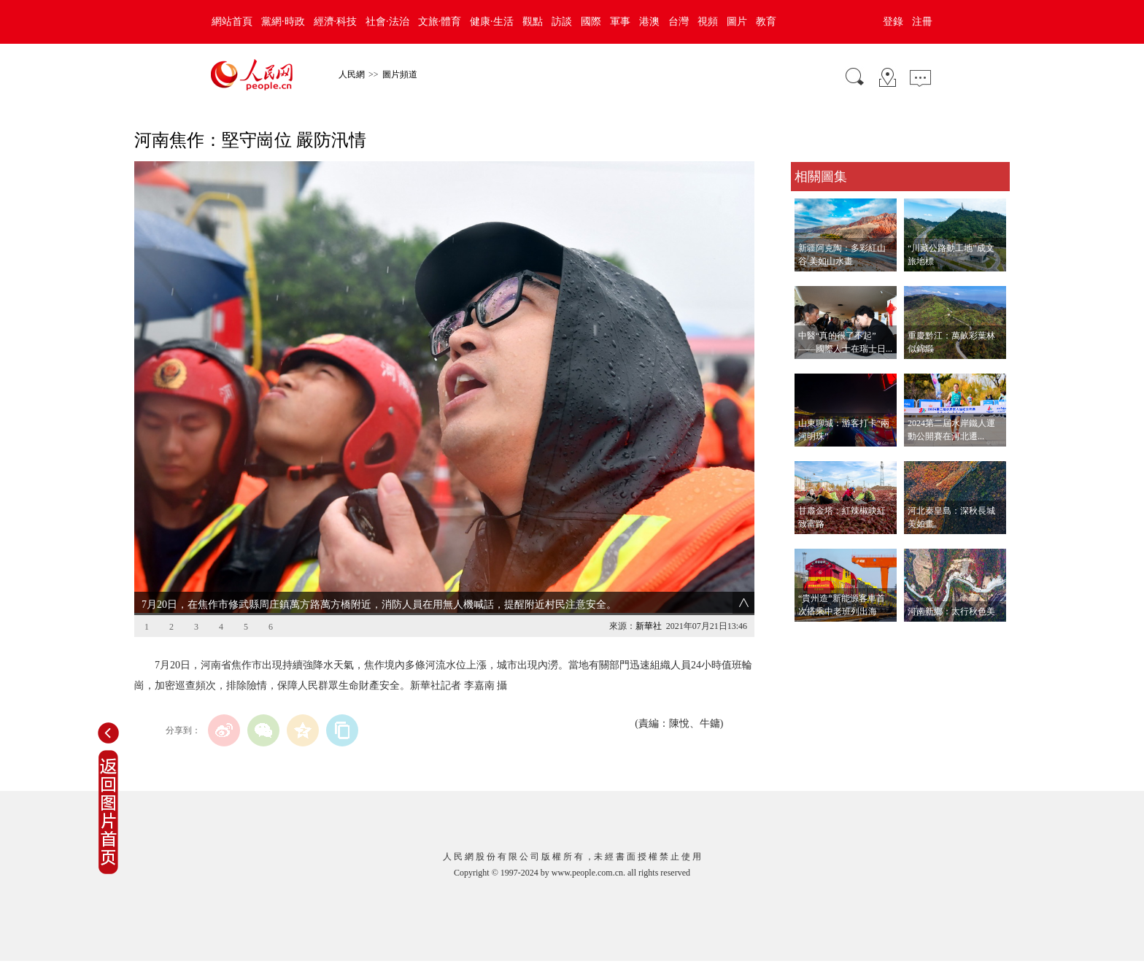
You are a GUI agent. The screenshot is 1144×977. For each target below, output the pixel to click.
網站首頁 (232, 21)
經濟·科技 (336, 21)
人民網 (352, 74)
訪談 (562, 21)
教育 (766, 21)
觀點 (532, 21)
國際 (591, 21)
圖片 (737, 21)
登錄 (893, 21)
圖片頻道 (399, 74)
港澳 (649, 21)
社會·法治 (387, 21)
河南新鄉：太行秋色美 (951, 611)
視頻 (707, 21)
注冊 (922, 21)
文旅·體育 (440, 21)
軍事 (620, 21)
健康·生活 (492, 21)
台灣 (678, 21)
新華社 (648, 626)
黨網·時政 (283, 21)
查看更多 (811, 636)
